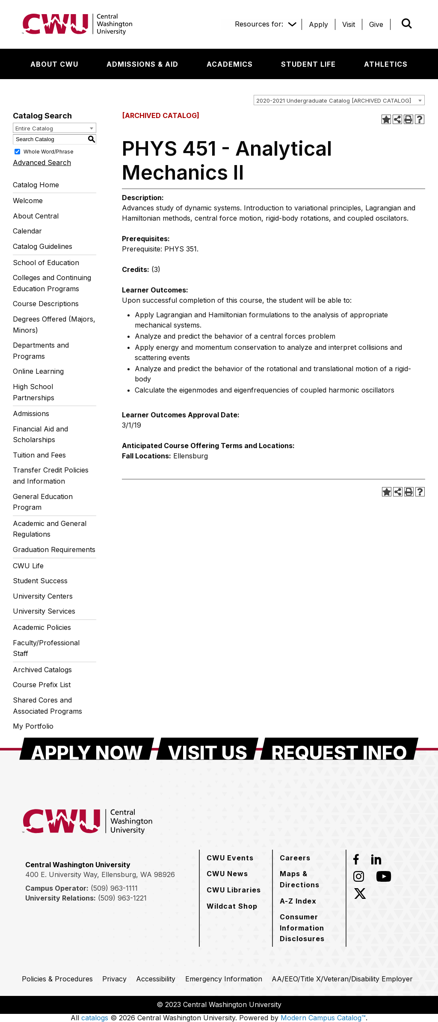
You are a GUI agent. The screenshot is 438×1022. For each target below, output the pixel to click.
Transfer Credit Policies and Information (51, 475)
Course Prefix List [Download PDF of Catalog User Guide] (42, 684)
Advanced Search (42, 162)
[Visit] (348, 24)
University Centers (43, 596)
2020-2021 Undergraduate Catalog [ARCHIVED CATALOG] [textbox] (333, 100)
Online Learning (38, 371)
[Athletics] (385, 64)
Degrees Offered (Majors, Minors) (54, 324)
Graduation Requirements (54, 549)
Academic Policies (42, 627)
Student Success (40, 580)
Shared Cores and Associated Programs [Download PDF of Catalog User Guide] (47, 705)
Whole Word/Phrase (49, 151)
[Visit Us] (207, 749)
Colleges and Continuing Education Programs (52, 283)
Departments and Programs (41, 350)
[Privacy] (114, 978)
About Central (36, 216)
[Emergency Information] (224, 978)
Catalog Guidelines (42, 246)
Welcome (28, 200)
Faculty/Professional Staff (46, 648)
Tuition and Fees (39, 455)
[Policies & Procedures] (57, 978)
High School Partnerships (33, 392)
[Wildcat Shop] (232, 906)
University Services (44, 611)
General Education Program (43, 502)
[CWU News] (227, 873)
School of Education (46, 262)
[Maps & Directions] (309, 879)
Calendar (27, 231)
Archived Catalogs (42, 669)
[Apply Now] (87, 749)
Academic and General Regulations (49, 529)
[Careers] (295, 857)
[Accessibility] (156, 978)
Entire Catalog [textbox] (34, 128)
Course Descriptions (46, 303)
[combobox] (339, 100)
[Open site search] (406, 23)
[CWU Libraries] (234, 889)
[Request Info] (339, 749)
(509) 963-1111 (114, 888)
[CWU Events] (230, 857)
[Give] (376, 24)
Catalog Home (36, 184)
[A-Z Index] (298, 901)
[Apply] (318, 24)
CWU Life (28, 565)
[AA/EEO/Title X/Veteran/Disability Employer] (342, 978)
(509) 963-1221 (122, 898)
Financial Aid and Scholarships (40, 434)
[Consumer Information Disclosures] (309, 927)
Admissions (31, 413)
